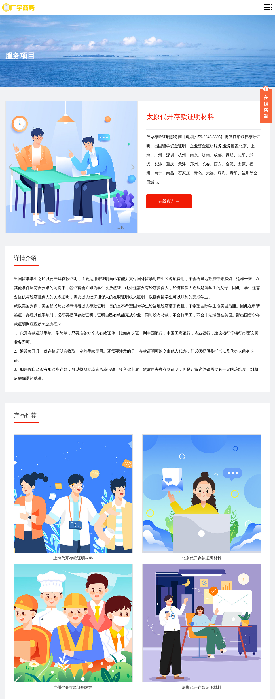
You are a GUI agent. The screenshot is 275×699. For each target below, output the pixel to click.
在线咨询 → (168, 201)
